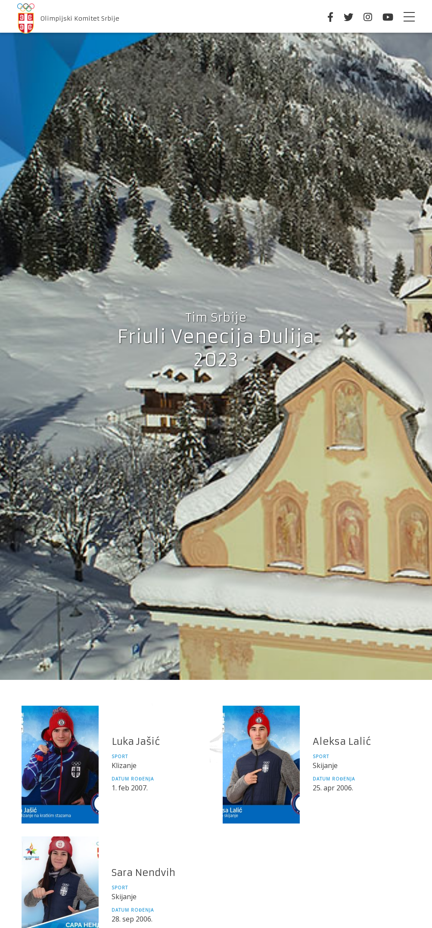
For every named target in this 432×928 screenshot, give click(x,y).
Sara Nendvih (143, 873)
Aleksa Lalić (342, 741)
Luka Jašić (136, 741)
